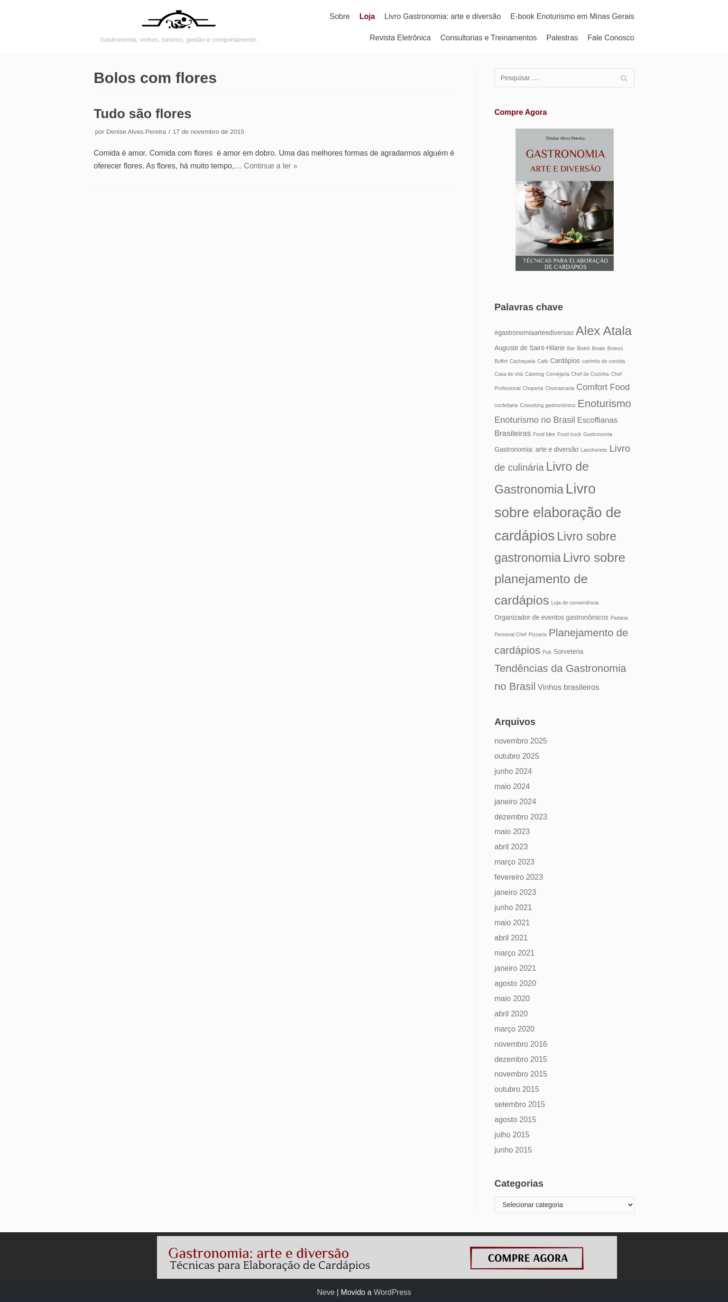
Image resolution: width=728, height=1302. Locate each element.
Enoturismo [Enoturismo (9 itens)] (604, 403)
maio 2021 (512, 923)
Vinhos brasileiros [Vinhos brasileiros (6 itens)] (568, 687)
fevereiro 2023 (519, 877)
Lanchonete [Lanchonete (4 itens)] (594, 450)
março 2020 (515, 1029)
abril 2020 (511, 1014)
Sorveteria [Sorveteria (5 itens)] (568, 651)
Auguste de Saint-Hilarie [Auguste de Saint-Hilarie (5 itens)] (530, 348)
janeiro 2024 (515, 802)
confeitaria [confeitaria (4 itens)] (506, 405)
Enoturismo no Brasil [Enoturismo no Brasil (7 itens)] (535, 420)
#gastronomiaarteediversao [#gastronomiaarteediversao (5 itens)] (534, 332)
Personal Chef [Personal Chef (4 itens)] (511, 634)
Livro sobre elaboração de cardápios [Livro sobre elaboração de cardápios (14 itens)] (558, 512)
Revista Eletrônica (400, 38)
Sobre (340, 16)
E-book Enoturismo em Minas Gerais (572, 16)
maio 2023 (512, 832)
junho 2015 (513, 1150)
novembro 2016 (521, 1044)
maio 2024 (512, 786)
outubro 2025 (517, 756)
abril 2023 (511, 847)
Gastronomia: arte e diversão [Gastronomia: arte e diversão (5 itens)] (537, 449)
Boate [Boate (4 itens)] (598, 348)
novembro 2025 (521, 741)
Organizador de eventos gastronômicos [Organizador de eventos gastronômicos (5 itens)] (551, 617)
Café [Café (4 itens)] (542, 361)
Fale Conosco (611, 38)
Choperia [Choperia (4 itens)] (533, 388)
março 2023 (515, 862)
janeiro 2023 (515, 892)
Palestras (562, 38)
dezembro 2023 (521, 817)
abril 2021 (511, 938)
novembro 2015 (521, 1074)
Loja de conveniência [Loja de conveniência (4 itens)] (575, 602)
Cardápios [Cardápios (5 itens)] (565, 360)
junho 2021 (513, 907)
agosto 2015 (515, 1120)
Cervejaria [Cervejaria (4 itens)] (558, 374)
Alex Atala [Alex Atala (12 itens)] (604, 331)
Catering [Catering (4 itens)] (534, 374)
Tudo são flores (143, 113)
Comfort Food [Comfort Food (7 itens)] (603, 387)
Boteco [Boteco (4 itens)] (615, 348)
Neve (325, 1292)
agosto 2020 (515, 983)
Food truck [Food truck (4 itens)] (569, 434)
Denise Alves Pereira (136, 131)
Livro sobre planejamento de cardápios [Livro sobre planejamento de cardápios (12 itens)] (560, 578)
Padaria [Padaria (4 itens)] (619, 618)
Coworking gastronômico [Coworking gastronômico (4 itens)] (547, 405)
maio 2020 (512, 999)
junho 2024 (513, 771)
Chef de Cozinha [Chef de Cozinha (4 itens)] (590, 374)
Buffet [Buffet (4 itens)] (501, 361)
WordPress (392, 1292)
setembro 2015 (520, 1104)
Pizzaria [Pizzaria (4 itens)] (537, 634)
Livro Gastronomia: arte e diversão (443, 16)
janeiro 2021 (515, 968)
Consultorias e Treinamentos (488, 38)
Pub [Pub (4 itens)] (547, 652)
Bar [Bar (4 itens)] (571, 348)
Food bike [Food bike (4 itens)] (544, 434)
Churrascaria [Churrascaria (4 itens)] (559, 388)
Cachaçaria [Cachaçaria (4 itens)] (522, 361)
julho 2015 (512, 1135)
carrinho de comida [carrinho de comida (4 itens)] (603, 361)
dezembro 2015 (521, 1059)
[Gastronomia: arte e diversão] (179, 27)
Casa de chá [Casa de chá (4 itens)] (509, 374)
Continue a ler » (270, 166)
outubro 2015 (517, 1089)
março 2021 (515, 953)
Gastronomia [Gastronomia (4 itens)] (597, 434)
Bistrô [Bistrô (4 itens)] (583, 348)
